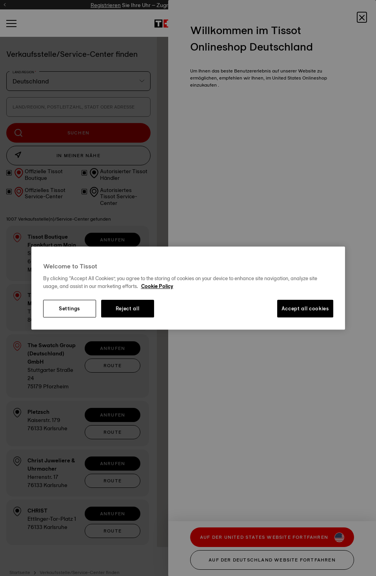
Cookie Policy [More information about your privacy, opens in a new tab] (157, 286)
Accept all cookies (305, 308)
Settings (69, 308)
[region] (188, 288)
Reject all (128, 308)
